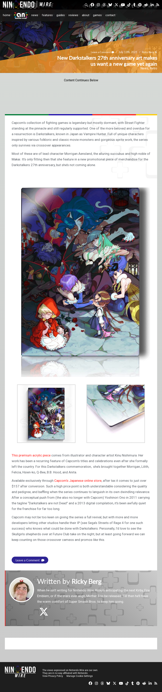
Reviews (73, 15)
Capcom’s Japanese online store (78, 481)
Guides (60, 15)
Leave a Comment (100, 52)
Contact (110, 15)
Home (6, 15)
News (34, 15)
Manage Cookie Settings (80, 676)
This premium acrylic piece (31, 455)
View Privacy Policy (52, 676)
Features (47, 15)
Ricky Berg (147, 52)
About (85, 15)
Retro (153, 68)
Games (97, 15)
